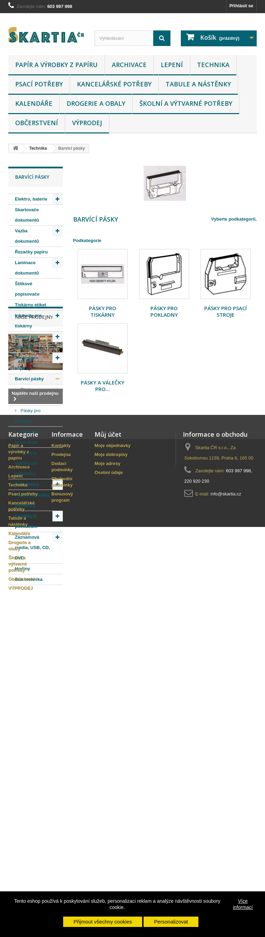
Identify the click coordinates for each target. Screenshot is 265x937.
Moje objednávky (113, 750)
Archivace (129, 65)
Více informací (243, 904)
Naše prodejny (34, 605)
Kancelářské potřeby (114, 84)
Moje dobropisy (111, 759)
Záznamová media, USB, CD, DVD (32, 547)
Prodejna (61, 759)
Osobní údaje (109, 777)
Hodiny (22, 568)
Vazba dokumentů (27, 236)
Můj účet (108, 739)
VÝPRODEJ (87, 123)
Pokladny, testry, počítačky (32, 500)
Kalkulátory (27, 484)
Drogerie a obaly (96, 103)
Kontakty (61, 750)
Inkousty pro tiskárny (28, 320)
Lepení (172, 65)
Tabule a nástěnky (198, 84)
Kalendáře (33, 103)
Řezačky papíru (31, 251)
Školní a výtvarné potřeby (185, 103)
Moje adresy (107, 768)
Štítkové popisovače (27, 289)
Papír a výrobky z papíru (56, 65)
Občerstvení (36, 123)
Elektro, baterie (31, 199)
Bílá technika (28, 579)
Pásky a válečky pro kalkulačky (26, 463)
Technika (213, 65)
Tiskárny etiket (30, 304)
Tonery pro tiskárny (26, 342)
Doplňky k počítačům (26, 521)
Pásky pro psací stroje (27, 437)
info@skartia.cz (225, 799)
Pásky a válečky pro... (102, 385)
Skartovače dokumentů (27, 215)
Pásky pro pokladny (27, 416)
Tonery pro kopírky (26, 363)
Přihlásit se (241, 5)
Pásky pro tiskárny (27, 394)
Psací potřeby (39, 84)
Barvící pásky (29, 378)
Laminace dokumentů (27, 268)
